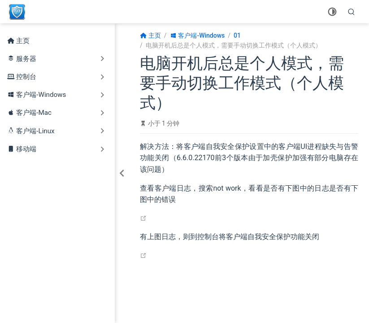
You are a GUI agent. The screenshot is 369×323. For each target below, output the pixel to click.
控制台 (26, 77)
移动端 (26, 149)
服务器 (26, 59)
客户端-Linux (35, 131)
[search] (351, 11)
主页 (18, 41)
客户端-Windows (41, 95)
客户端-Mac (34, 113)
